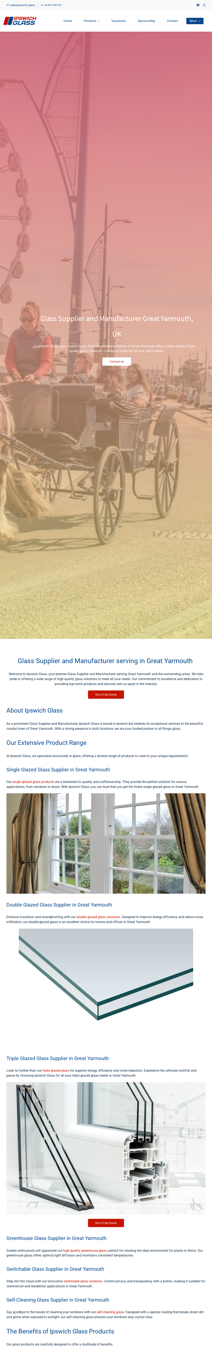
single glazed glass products (33, 782)
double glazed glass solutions (98, 917)
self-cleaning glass (110, 1312)
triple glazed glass (56, 1070)
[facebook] (198, 5)
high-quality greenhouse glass (85, 1251)
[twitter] (204, 5)
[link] (106, 796)
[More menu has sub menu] (195, 21)
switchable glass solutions (83, 1281)
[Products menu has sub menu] (92, 21)
